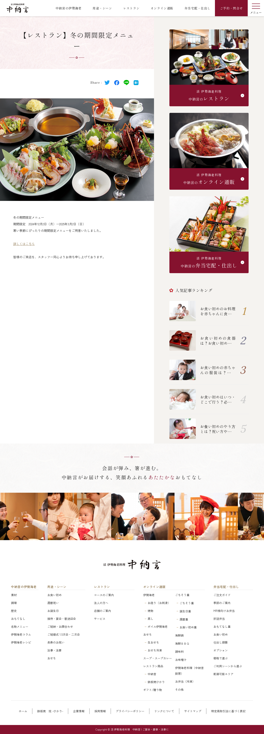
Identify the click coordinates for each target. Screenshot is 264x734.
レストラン (102, 587)
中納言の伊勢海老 (24, 587)
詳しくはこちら (24, 244)
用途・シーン (56, 587)
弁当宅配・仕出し (226, 587)
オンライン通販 (154, 587)
